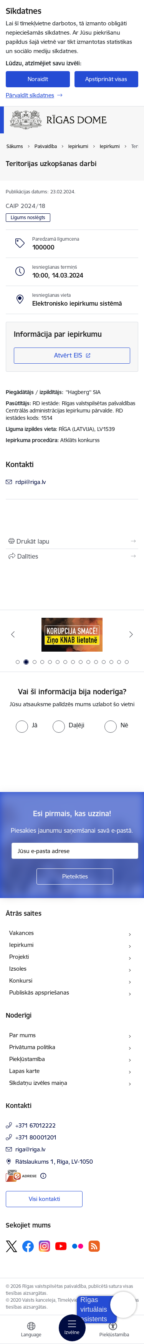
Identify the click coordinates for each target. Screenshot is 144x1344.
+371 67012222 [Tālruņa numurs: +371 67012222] (35, 1125)
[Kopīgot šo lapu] (72, 556)
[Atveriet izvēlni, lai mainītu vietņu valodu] (31, 1330)
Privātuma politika (32, 1047)
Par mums (22, 1035)
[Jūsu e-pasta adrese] (75, 851)
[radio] (26, 725)
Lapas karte (24, 1071)
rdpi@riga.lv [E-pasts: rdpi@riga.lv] (30, 482)
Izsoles (17, 968)
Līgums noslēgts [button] (28, 217)
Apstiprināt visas (106, 79)
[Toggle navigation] (72, 1327)
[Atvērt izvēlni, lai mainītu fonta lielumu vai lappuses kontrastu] (112, 1330)
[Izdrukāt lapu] (72, 541)
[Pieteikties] (74, 876)
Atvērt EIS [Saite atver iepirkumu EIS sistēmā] (68, 355)
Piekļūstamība (27, 1059)
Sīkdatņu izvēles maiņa (38, 1082)
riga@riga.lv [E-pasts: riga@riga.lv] (30, 1149)
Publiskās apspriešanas (39, 992)
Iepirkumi (21, 944)
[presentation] (64, 762)
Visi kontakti (44, 1199)
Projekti (19, 956)
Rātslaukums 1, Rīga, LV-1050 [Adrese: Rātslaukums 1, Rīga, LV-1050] (54, 1161)
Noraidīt (38, 79)
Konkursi (20, 980)
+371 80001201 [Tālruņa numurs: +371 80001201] (36, 1137)
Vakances (21, 932)
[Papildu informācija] (43, 1176)
